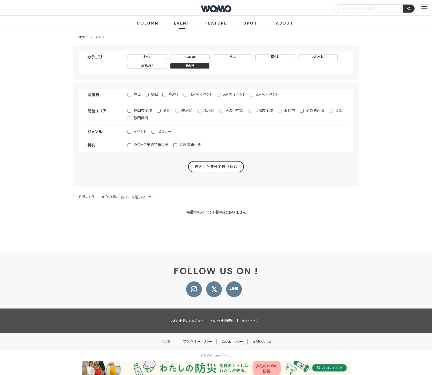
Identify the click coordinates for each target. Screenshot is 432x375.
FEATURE (216, 23)
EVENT (182, 23)
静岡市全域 (143, 110)
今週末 (174, 94)
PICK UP (190, 57)
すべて (147, 57)
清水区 (208, 110)
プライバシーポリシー (197, 342)
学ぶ (232, 57)
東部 (339, 110)
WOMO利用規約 (222, 321)
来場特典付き (190, 144)
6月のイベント (267, 94)
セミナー (164, 131)
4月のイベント (201, 94)
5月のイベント (234, 94)
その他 (189, 66)
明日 (154, 94)
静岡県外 (141, 118)
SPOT (250, 23)
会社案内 (167, 342)
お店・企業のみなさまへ (187, 321)
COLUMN (147, 23)
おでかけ (147, 66)
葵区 (166, 110)
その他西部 (315, 110)
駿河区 (186, 110)
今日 (137, 94)
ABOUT (284, 23)
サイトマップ (250, 321)
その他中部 (234, 110)
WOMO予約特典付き (151, 144)
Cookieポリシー (232, 342)
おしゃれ (318, 57)
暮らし (275, 57)
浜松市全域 (263, 110)
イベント (140, 131)
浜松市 (289, 110)
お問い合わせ (262, 342)
